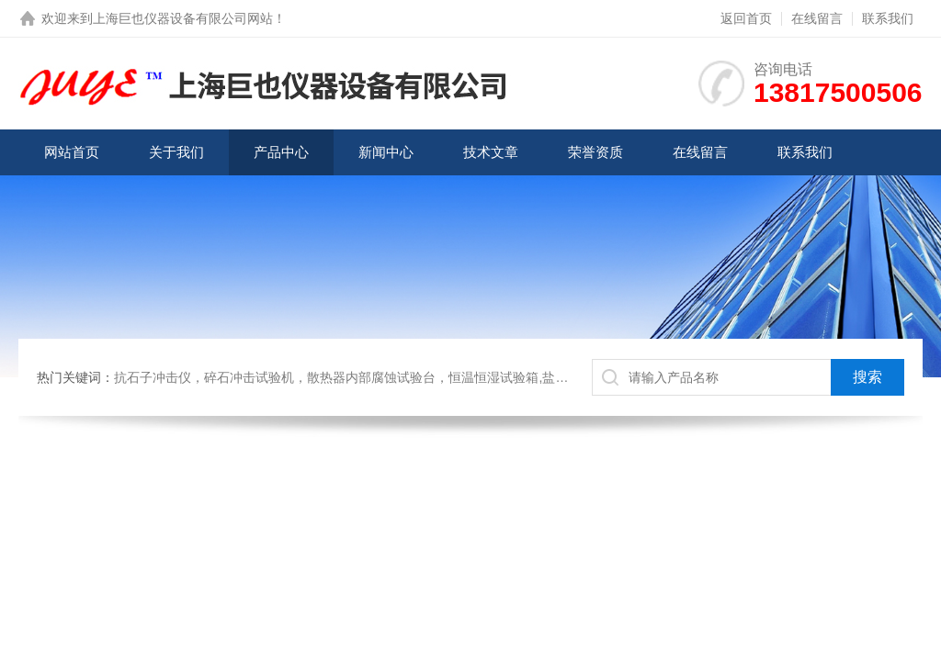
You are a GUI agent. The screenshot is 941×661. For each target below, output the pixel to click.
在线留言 (817, 18)
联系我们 (887, 18)
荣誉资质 (595, 152)
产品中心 (281, 152)
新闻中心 (386, 152)
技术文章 (490, 152)
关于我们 (176, 152)
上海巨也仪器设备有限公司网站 (183, 18)
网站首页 (71, 152)
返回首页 (746, 18)
